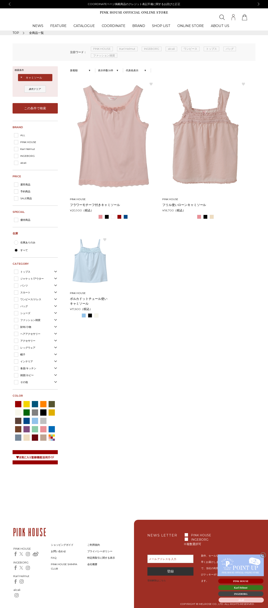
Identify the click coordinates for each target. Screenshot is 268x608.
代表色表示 (132, 70)
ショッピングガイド (62, 544)
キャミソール (34, 77)
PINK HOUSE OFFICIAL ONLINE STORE (134, 12)
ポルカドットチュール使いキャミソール (89, 301)
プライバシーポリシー (99, 551)
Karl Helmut (27, 149)
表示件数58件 (105, 70)
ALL (22, 135)
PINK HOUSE (28, 142)
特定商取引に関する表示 (101, 557)
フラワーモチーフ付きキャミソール (95, 205)
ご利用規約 (93, 544)
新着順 (74, 70)
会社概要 (92, 564)
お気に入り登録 (151, 84)
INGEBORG (27, 155)
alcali (23, 162)
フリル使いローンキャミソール (184, 205)
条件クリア (35, 89)
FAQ (54, 557)
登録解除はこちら (156, 580)
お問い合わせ (58, 551)
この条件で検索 (35, 108)
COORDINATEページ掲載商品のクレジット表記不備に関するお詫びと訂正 (134, 4)
